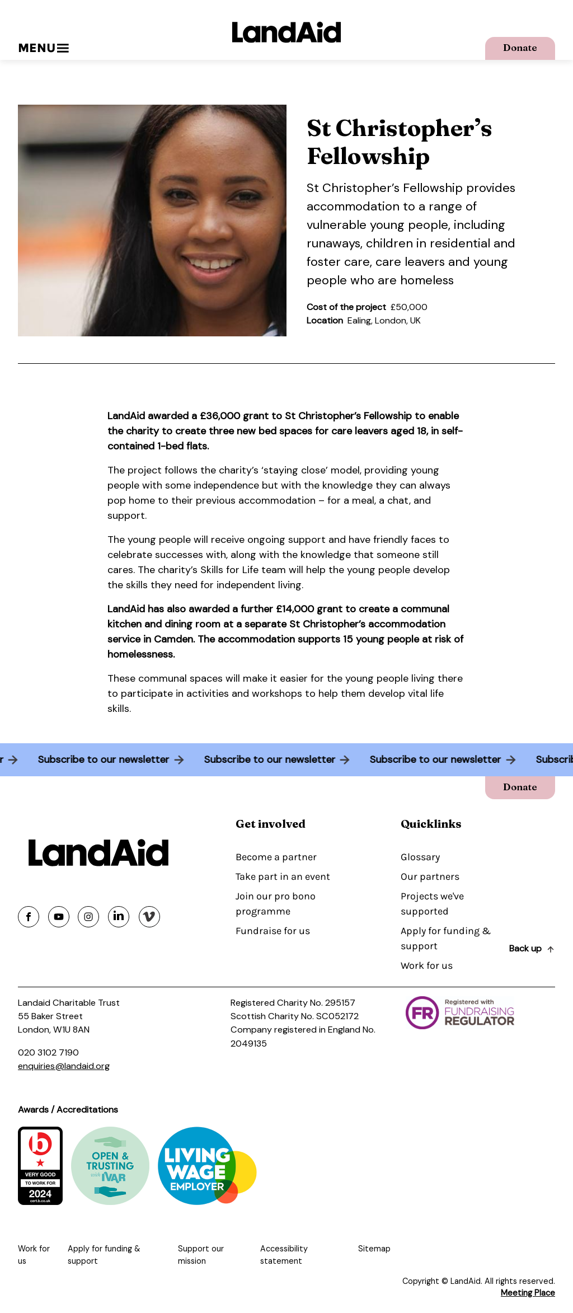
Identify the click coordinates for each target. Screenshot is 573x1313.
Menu (43, 47)
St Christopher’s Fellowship (385, 188)
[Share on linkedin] (118, 916)
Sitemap (374, 1249)
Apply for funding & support (446, 938)
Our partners (430, 876)
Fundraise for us (273, 931)
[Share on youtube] (58, 916)
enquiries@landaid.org (64, 1066)
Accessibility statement (284, 1255)
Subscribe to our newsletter (101, 759)
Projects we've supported (432, 903)
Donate (520, 47)
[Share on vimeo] (149, 916)
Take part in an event (283, 876)
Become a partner (276, 857)
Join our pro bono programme (276, 903)
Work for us (427, 965)
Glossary (420, 857)
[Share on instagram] (88, 916)
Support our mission (201, 1255)
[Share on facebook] (28, 916)
